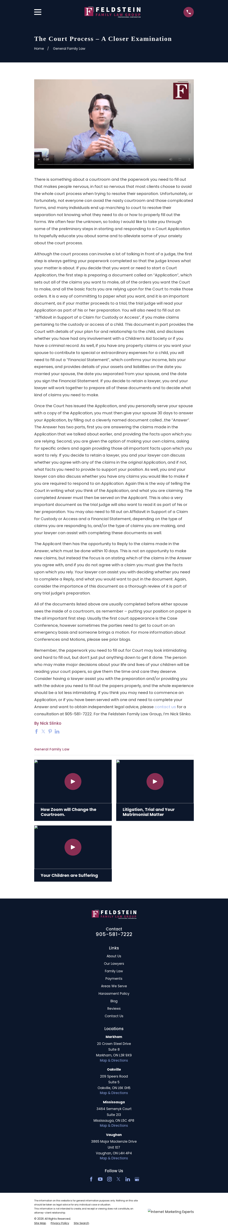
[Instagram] (109, 1179)
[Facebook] (91, 1179)
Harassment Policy (114, 993)
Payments (113, 978)
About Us (114, 956)
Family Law (114, 971)
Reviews (114, 1008)
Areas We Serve (114, 986)
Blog (114, 1001)
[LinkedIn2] (127, 1179)
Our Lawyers (114, 963)
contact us (165, 707)
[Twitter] (118, 1179)
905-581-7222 (114, 934)
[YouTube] (100, 1179)
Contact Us (114, 1016)
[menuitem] (40, 1223)
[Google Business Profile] (137, 1179)
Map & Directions (114, 1060)
